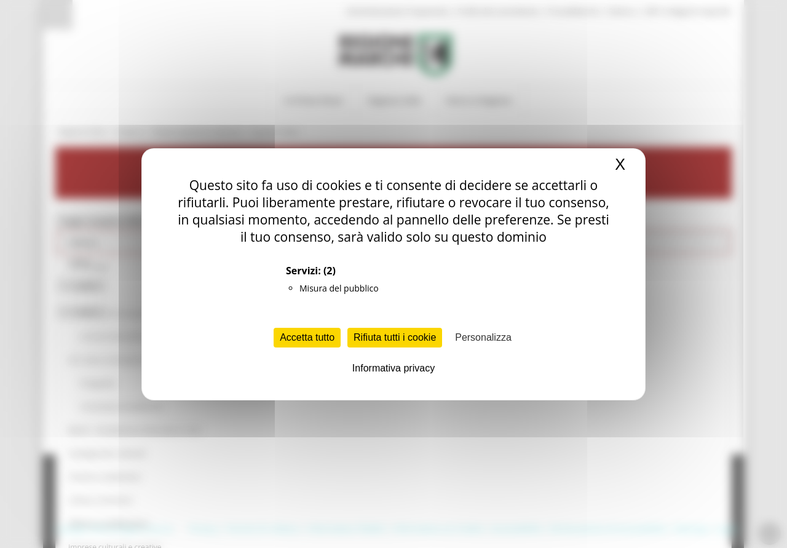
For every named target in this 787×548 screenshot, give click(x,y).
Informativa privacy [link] (393, 368)
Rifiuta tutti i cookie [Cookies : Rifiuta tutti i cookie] (395, 337)
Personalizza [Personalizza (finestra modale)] (483, 337)
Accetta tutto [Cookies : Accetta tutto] (307, 337)
